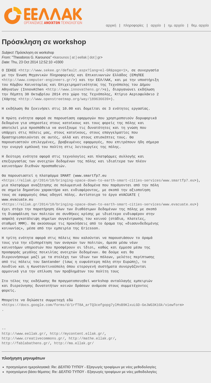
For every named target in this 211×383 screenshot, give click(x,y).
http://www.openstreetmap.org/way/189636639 (64, 99)
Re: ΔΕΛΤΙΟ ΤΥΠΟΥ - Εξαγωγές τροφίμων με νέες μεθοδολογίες (103, 367)
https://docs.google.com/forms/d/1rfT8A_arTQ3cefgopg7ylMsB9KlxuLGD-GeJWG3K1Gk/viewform (93, 305)
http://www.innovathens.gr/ (75, 90)
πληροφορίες (133, 25)
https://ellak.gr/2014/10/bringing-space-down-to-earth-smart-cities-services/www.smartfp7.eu (99, 181)
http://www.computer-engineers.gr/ (38, 80)
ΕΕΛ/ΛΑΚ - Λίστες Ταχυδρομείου (45, 15)
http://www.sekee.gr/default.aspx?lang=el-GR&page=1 (72, 70)
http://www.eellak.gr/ (24, 334)
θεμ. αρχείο (200, 25)
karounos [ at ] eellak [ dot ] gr (77, 57)
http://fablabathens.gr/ (26, 343)
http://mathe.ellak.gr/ (92, 339)
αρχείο (156, 25)
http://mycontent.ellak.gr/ (77, 334)
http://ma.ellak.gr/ (74, 343)
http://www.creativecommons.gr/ (33, 339)
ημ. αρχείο (176, 25)
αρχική (111, 25)
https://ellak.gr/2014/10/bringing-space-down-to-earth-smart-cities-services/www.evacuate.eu (99, 205)
